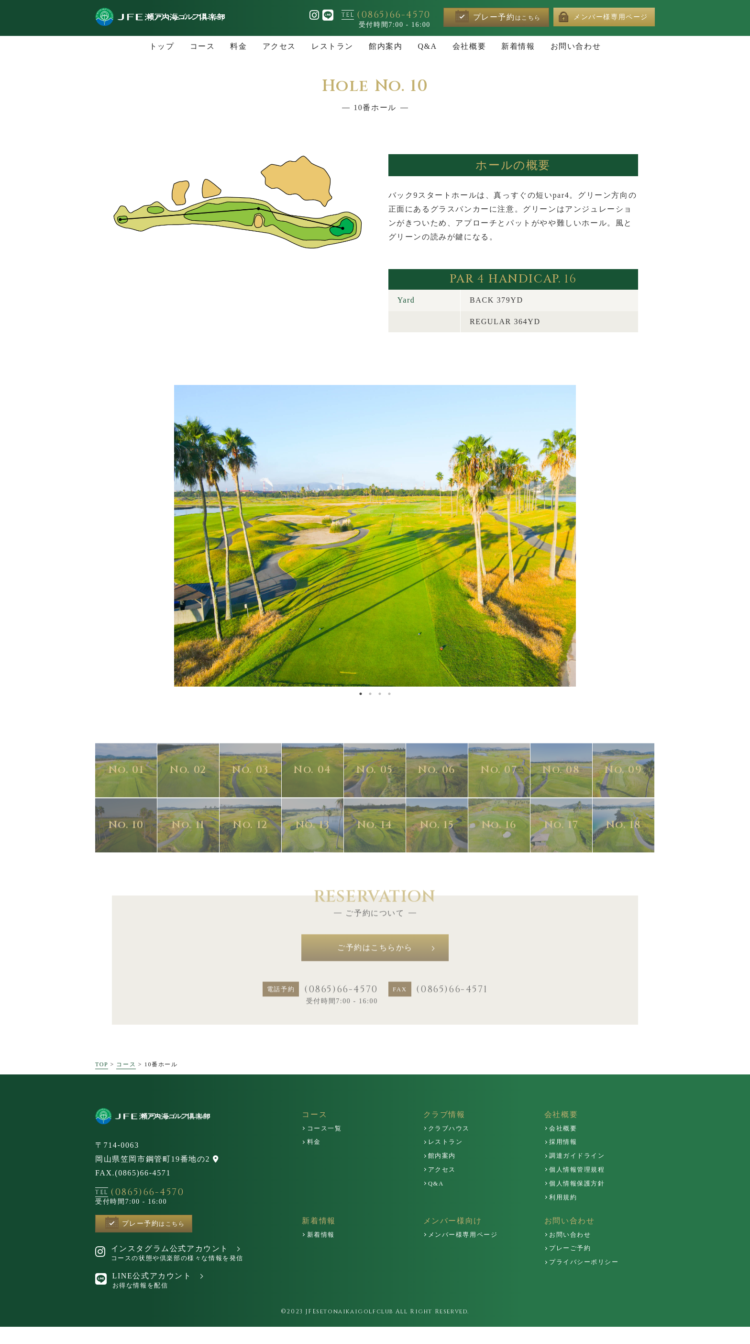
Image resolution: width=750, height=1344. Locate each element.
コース (126, 1079)
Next (553, 536)
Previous (194, 536)
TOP (101, 1079)
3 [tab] (380, 694)
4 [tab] (389, 694)
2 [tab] (370, 694)
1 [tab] (360, 694)
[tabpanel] (375, 536)
